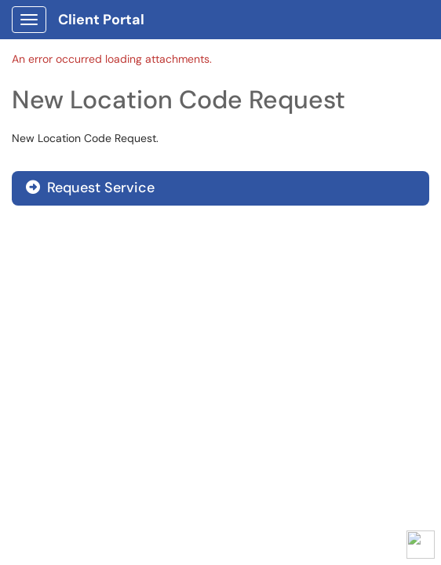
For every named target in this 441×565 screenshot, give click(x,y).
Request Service (90, 187)
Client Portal (101, 19)
